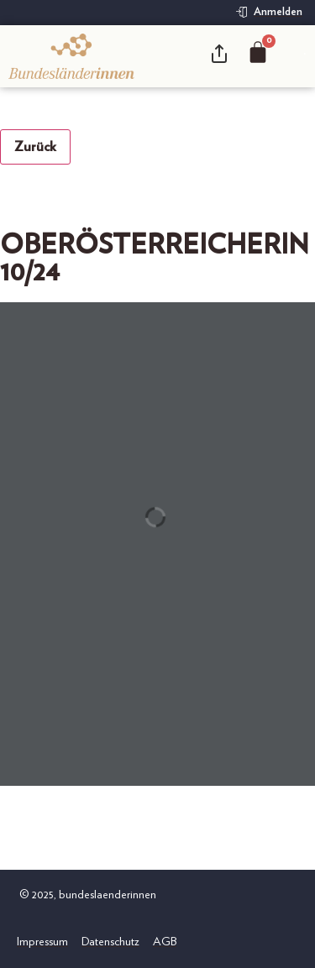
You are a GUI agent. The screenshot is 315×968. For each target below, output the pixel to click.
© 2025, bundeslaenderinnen (86, 895)
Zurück (35, 147)
